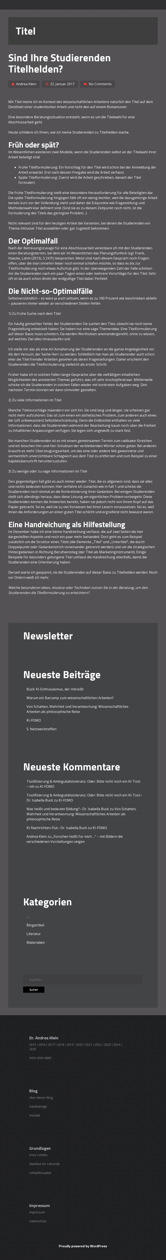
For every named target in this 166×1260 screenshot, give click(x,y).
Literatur (34, 933)
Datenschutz (38, 1221)
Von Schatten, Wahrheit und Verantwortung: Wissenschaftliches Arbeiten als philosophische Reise (81, 814)
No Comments (100, 84)
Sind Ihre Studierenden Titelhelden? (59, 63)
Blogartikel (35, 925)
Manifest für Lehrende (44, 1164)
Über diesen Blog (41, 1098)
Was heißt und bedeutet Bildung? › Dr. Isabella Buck (68, 809)
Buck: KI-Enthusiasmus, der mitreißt (55, 689)
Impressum (37, 1212)
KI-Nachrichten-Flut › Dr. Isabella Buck (57, 827)
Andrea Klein (26, 84)
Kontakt (34, 1115)
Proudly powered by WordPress (83, 1246)
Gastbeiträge (38, 1106)
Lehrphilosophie (40, 1173)
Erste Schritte (38, 1155)
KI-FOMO (34, 720)
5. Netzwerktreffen (41, 729)
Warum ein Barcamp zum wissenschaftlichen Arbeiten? (70, 698)
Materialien (36, 942)
